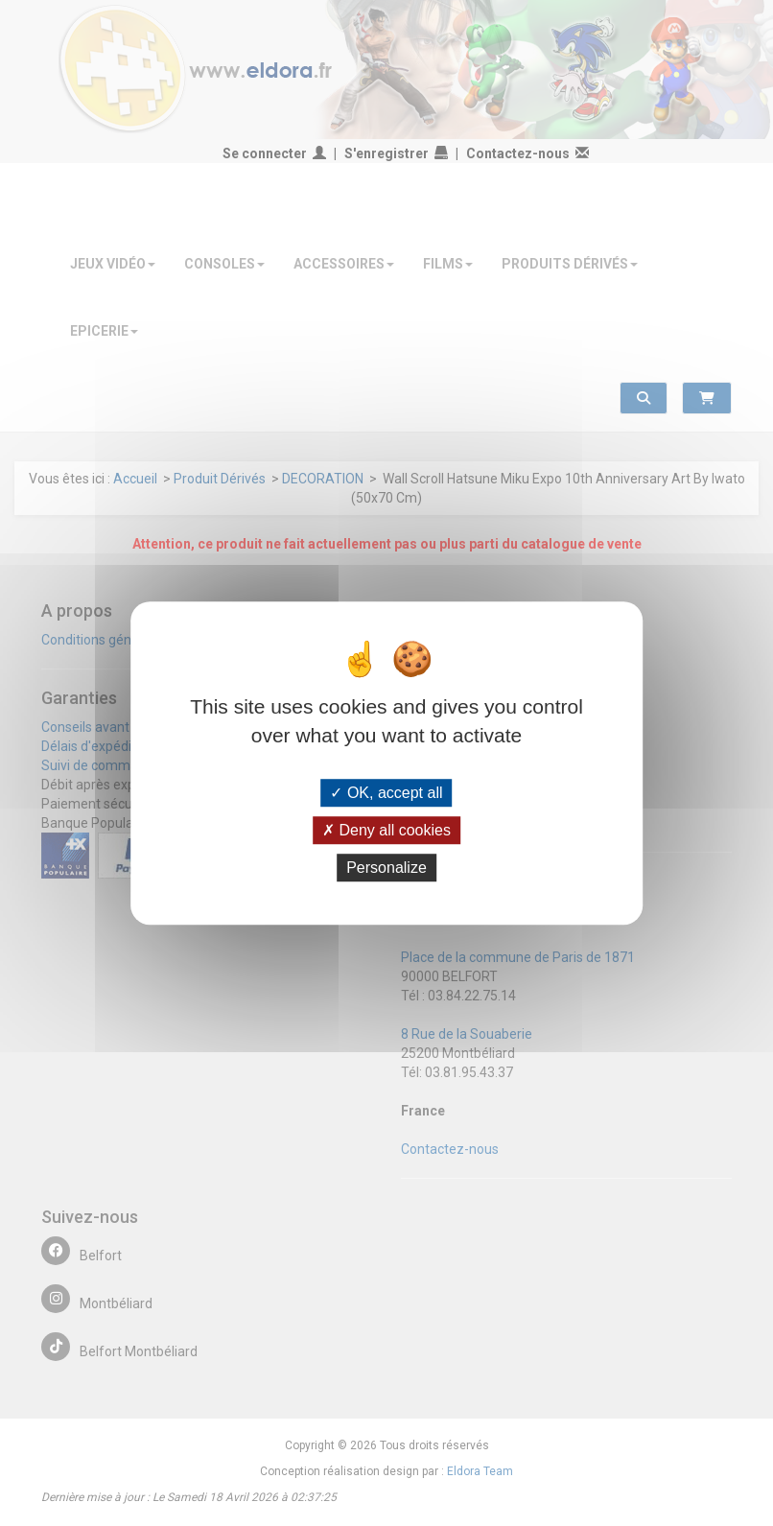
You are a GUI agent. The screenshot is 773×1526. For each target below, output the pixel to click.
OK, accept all (386, 793)
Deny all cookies (386, 830)
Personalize (386, 867)
